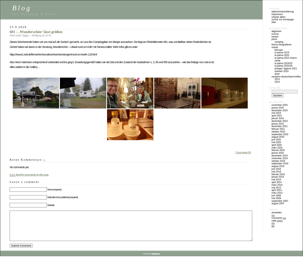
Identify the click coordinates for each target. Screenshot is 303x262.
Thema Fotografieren (282, 44)
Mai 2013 (276, 187)
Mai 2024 (276, 113)
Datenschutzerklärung (283, 11)
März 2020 (277, 147)
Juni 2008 (276, 195)
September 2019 (280, 163)
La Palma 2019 (282, 52)
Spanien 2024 (282, 71)
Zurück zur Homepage (283, 19)
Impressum (277, 14)
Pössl (25, 35)
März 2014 (277, 185)
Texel (277, 74)
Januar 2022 (278, 123)
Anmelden (277, 212)
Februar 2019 (278, 174)
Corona (275, 34)
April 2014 (277, 182)
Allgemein (276, 31)
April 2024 (277, 115)
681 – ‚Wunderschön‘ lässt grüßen (36, 32)
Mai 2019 (276, 171)
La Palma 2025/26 (283, 65)
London (275, 36)
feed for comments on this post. (29, 174)
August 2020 (278, 137)
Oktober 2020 (278, 131)
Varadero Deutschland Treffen (286, 76)
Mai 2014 (276, 179)
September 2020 (280, 134)
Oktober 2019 (278, 161)
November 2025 (280, 105)
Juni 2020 (276, 139)
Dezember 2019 (280, 155)
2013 (277, 79)
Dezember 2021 (280, 126)
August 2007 (278, 203)
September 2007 (280, 201)
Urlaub (275, 47)
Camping (279, 42)
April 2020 (277, 145)
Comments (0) (243, 152)
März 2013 (277, 193)
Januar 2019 (278, 177)
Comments (279, 218)
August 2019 (278, 166)
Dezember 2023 (280, 121)
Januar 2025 (278, 107)
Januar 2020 (278, 153)
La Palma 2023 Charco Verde (286, 59)
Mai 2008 (276, 198)
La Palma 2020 (282, 55)
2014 (277, 82)
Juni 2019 (276, 169)
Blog (21, 8)
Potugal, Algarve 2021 (286, 68)
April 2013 (277, 190)
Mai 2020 (276, 142)
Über (274, 22)
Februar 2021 (278, 129)
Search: (275, 88)
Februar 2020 (278, 150)
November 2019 (280, 158)
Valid (277, 220)
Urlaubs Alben (278, 17)
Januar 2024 (278, 118)
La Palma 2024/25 (283, 63)
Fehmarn (279, 50)
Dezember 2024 (280, 110)
